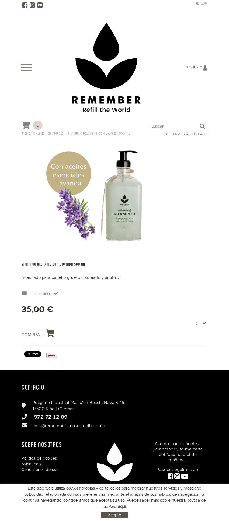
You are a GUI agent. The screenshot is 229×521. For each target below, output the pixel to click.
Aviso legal (32, 464)
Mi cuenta (196, 67)
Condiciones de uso (40, 469)
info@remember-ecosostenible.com (69, 425)
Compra (38, 333)
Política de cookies (39, 458)
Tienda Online (33, 133)
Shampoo (55, 133)
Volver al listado (186, 134)
